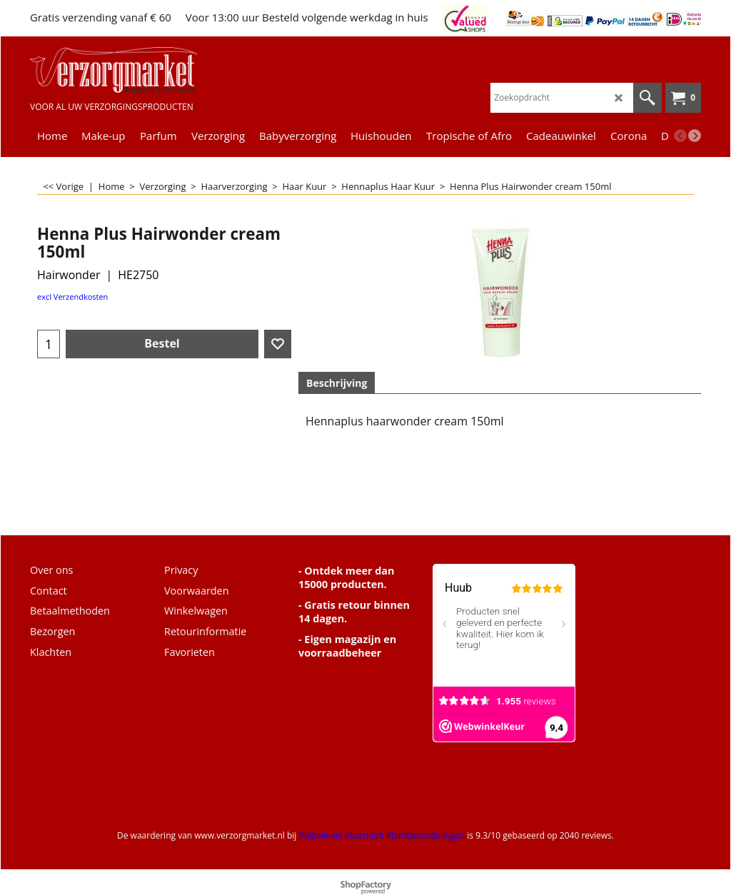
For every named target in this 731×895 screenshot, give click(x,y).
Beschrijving (336, 383)
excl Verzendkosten (72, 296)
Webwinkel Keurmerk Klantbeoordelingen (381, 835)
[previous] (680, 135)
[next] (694, 135)
